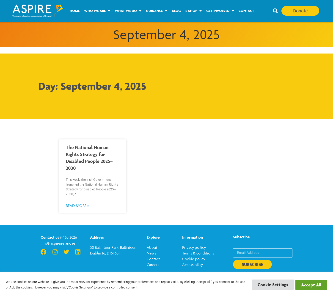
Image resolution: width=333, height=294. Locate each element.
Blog (176, 10)
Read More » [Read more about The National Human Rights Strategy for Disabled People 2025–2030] (77, 205)
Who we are (97, 11)
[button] (275, 11)
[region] (166, 283)
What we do (128, 11)
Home (75, 10)
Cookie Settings (270, 284)
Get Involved (220, 11)
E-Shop (193, 11)
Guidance (156, 11)
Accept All (310, 284)
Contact (246, 10)
